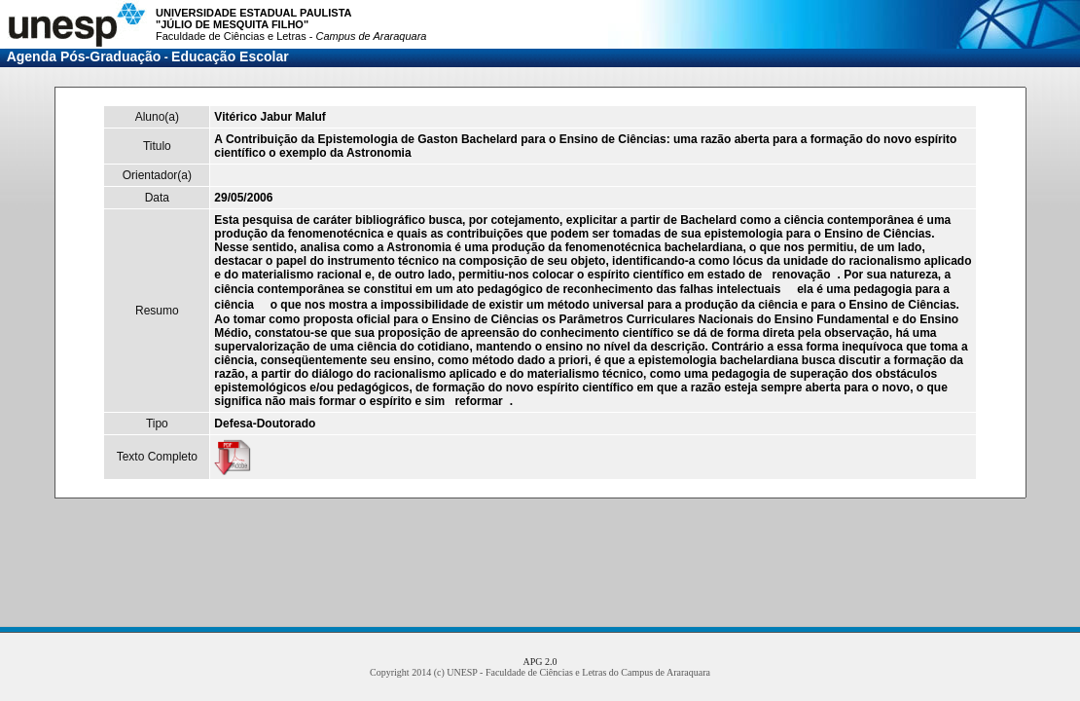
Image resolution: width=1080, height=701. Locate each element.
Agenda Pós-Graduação (84, 56)
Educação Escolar (230, 56)
